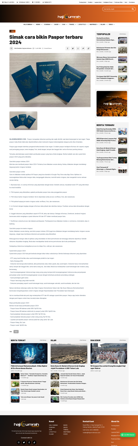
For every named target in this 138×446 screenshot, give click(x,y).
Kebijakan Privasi (107, 2)
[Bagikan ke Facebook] (67, 42)
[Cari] (132, 10)
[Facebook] (29, 436)
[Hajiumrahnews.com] (69, 10)
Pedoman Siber (118, 2)
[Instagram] (19, 436)
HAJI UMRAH (30, 18)
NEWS (40, 18)
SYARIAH (49, 18)
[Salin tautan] (88, 42)
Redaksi (90, 2)
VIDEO (110, 18)
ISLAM (102, 18)
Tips (12, 25)
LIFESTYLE (82, 18)
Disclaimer (132, 2)
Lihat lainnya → (123, 28)
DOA (64, 18)
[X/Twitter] (24, 436)
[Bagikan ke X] (73, 42)
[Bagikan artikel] (83, 42)
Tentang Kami (82, 2)
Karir (126, 2)
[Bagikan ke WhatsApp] (78, 42)
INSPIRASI (93, 18)
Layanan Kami (97, 2)
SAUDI (57, 18)
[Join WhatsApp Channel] (128, 435)
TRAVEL (72, 18)
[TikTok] (34, 436)
